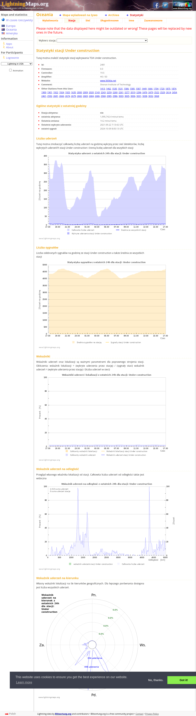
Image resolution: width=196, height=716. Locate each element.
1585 (132, 88)
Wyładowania (50, 20)
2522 (156, 92)
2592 (49, 96)
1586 (126, 88)
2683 (85, 96)
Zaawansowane (153, 20)
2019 (133, 92)
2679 (73, 96)
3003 (121, 96)
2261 (121, 92)
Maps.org (25, 4)
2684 (91, 96)
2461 (43, 96)
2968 (103, 96)
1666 (150, 88)
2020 (91, 92)
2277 (126, 92)
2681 (55, 96)
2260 (115, 92)
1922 (55, 92)
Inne (131, 20)
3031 (138, 96)
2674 (67, 96)
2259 (109, 92)
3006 (133, 96)
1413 (102, 88)
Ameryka (12, 33)
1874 (174, 88)
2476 (144, 92)
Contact (139, 713)
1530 (114, 88)
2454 (174, 92)
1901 (49, 92)
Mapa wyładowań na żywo (80, 15)
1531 (120, 88)
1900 (43, 92)
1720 (162, 88)
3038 (144, 96)
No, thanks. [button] (155, 680)
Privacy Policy (152, 713)
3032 (150, 96)
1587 (138, 88)
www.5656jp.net (108, 80)
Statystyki (136, 15)
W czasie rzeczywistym (20, 20)
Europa (10, 26)
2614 (168, 92)
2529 (162, 92)
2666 (61, 96)
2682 (79, 96)
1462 (108, 88)
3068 (156, 96)
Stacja (71, 20)
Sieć (88, 20)
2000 (79, 92)
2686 (97, 96)
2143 (97, 92)
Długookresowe (109, 20)
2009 (85, 92)
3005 (126, 96)
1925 (67, 92)
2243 (103, 92)
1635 (73, 92)
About (9, 47)
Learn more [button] (24, 682)
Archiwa (113, 15)
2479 (150, 92)
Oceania (11, 29)
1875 (167, 88)
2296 (138, 92)
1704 (156, 88)
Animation (19, 70)
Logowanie (12, 57)
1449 (144, 88)
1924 (61, 92)
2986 (115, 96)
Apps (9, 44)
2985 (109, 96)
